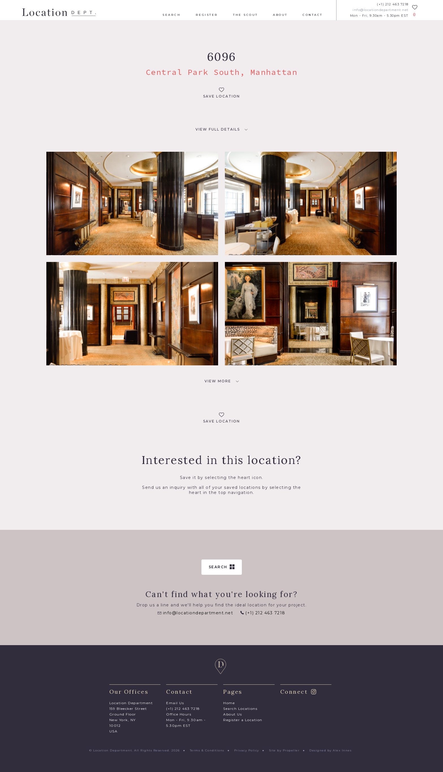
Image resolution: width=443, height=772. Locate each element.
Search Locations (240, 708)
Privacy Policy (246, 750)
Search (171, 15)
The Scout (245, 15)
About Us (232, 714)
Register (207, 15)
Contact (313, 15)
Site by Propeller (284, 750)
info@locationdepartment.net (381, 10)
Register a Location (242, 720)
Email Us (175, 703)
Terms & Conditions (207, 750)
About (280, 15)
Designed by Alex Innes (330, 750)
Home (229, 703)
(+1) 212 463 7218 (393, 4)
